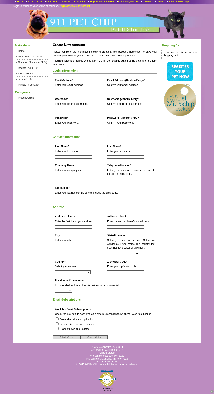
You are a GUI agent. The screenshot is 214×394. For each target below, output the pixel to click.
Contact (161, 1)
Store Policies (25, 73)
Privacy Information (28, 84)
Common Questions (128, 1)
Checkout (148, 1)
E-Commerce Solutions (106, 389)
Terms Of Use (25, 79)
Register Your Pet (27, 67)
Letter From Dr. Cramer (58, 1)
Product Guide (34, 1)
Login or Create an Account (75, 6)
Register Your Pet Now (180, 71)
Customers (79, 1)
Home (20, 1)
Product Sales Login (179, 1)
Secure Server (107, 371)
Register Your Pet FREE (102, 1)
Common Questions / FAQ (32, 62)
